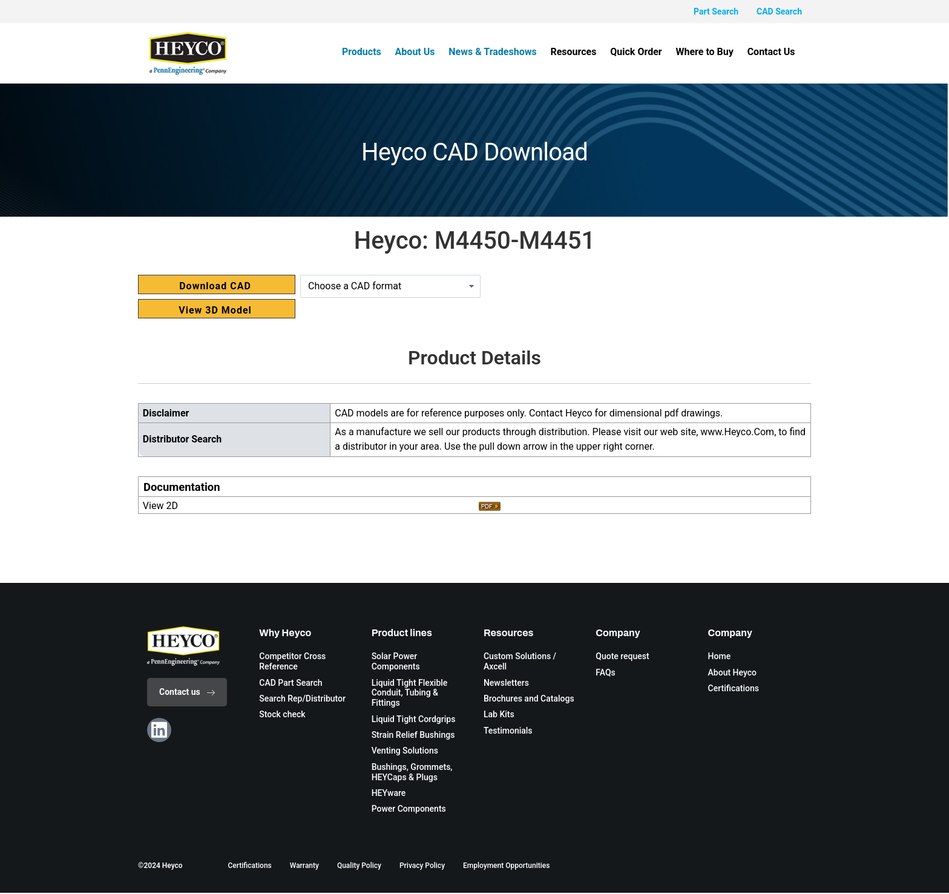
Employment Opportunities (506, 867)
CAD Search (779, 11)
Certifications (249, 867)
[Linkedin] (159, 730)
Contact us (187, 692)
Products (372, 52)
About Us (424, 52)
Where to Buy (707, 52)
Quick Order (640, 52)
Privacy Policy (422, 867)
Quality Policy (359, 867)
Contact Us (772, 52)
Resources (579, 52)
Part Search (716, 11)
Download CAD (215, 286)
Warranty (304, 867)
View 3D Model (215, 310)
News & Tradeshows (500, 52)
